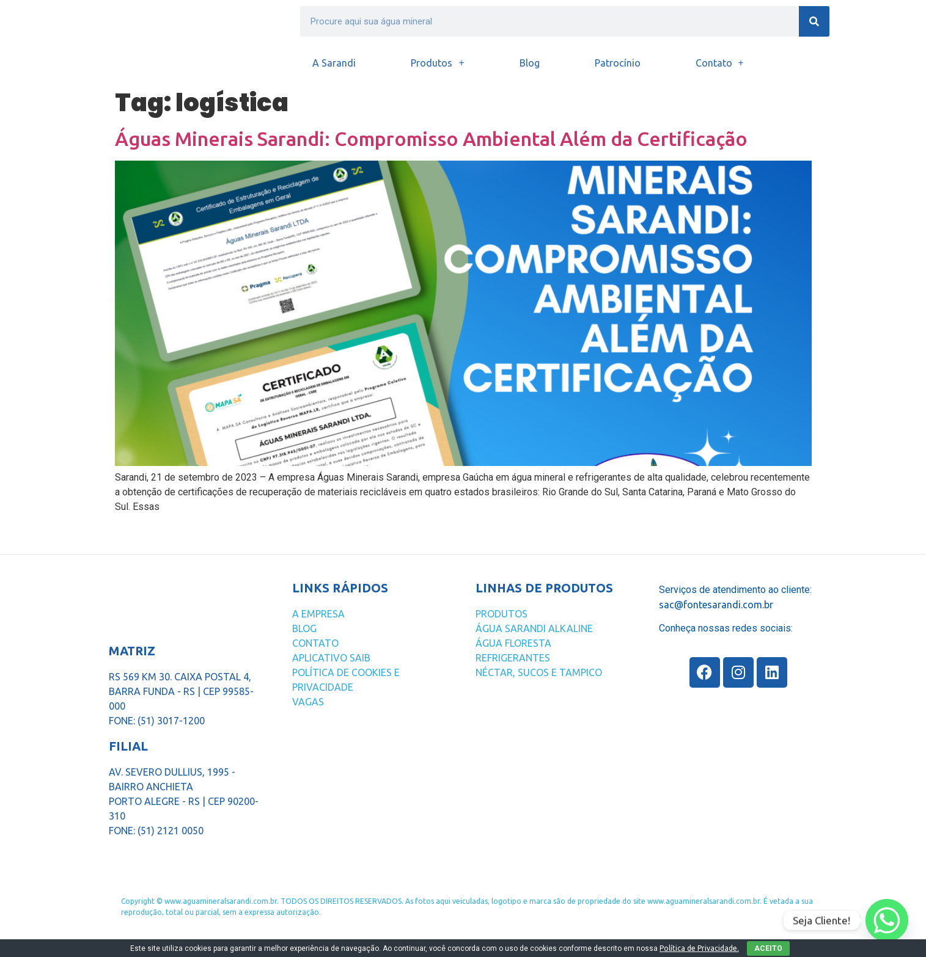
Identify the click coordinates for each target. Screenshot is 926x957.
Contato (720, 63)
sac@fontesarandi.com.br (716, 604)
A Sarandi (334, 62)
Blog (530, 62)
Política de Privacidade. (699, 948)
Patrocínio (618, 62)
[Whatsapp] (886, 920)
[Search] (814, 21)
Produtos (437, 63)
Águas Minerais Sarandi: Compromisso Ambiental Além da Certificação (431, 139)
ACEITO (768, 948)
